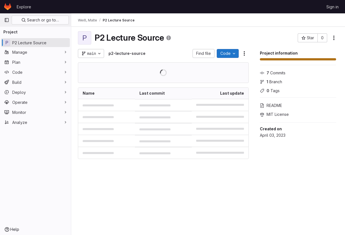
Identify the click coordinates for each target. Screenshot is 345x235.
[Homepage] (7, 6)
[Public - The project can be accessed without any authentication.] (168, 38)
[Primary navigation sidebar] (6, 20)
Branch (271, 81)
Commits (272, 72)
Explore (24, 6)
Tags (270, 90)
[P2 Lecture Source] (35, 42)
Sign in (332, 6)
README (271, 105)
